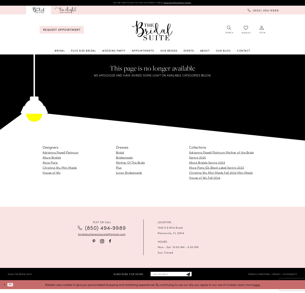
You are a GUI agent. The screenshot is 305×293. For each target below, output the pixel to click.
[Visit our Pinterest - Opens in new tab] (94, 242)
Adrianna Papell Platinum (60, 154)
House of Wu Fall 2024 (204, 179)
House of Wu (52, 174)
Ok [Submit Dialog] (14, 288)
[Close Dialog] (5, 288)
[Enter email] (171, 276)
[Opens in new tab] (66, 11)
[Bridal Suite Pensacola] (38, 11)
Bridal (120, 154)
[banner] (152, 32)
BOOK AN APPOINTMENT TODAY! (191, 3)
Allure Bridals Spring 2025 (207, 164)
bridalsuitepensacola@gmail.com (102, 236)
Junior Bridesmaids (129, 174)
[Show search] (229, 31)
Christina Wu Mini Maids (60, 169)
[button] (262, 31)
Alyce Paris (50, 164)
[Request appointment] (62, 31)
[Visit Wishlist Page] (246, 31)
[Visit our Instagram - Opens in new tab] (102, 242)
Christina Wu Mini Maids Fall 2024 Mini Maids (221, 174)
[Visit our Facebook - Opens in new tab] (110, 242)
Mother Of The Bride (130, 164)
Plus (119, 169)
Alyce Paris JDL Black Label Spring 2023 (216, 169)
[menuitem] (38, 11)
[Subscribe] (198, 276)
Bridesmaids (124, 159)
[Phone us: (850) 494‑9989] (263, 11)
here (257, 288)
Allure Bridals (52, 159)
